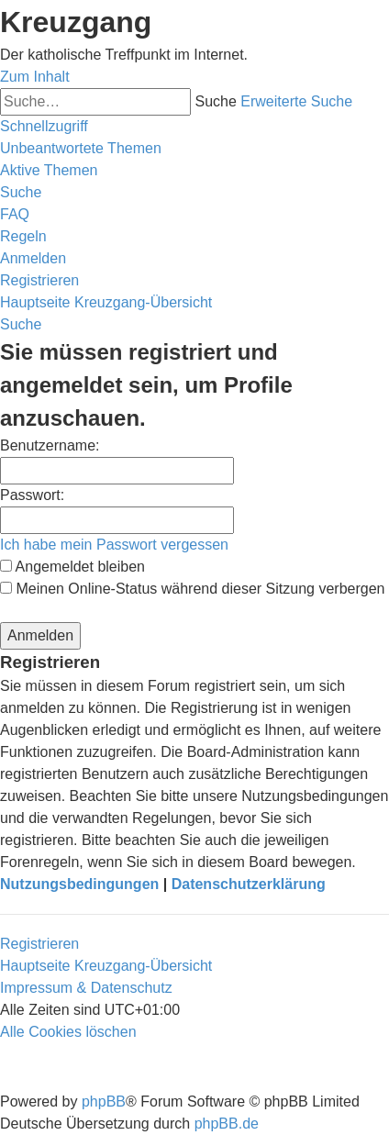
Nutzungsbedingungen (79, 884)
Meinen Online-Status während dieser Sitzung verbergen (192, 588)
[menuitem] (80, 148)
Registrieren (39, 943)
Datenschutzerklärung (249, 884)
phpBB (104, 1101)
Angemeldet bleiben (72, 566)
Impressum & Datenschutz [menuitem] (86, 988)
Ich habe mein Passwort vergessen (114, 544)
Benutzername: (50, 445)
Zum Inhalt (35, 76)
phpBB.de (226, 1123)
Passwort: (32, 495)
